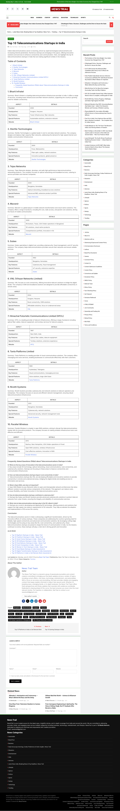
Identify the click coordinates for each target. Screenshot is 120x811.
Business (39, 17)
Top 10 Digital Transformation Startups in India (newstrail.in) (32, 551)
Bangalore (17, 607)
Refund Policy (88, 318)
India (32, 17)
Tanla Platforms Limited (37, 617)
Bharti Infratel (34, 122)
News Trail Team (13, 47)
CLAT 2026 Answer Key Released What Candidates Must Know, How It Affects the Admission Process (96, 70)
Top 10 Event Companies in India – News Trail (27, 545)
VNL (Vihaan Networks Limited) (42, 620)
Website (58, 669)
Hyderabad (46, 611)
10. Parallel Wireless (18, 83)
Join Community (89, 308)
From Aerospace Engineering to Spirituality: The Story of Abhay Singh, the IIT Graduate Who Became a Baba (61, 706)
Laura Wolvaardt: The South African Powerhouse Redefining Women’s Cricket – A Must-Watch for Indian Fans (98, 140)
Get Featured (88, 294)
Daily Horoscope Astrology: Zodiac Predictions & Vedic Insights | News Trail (29, 747)
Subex (35, 272)
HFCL (32, 344)
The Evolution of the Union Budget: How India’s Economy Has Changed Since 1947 (80, 1)
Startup (47, 17)
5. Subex (15, 73)
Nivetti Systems (33, 417)
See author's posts (30, 596)
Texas (69, 617)
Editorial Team (88, 284)
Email (35, 669)
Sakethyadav (13, 700)
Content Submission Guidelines (93, 266)
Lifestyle (56, 17)
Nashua (11, 614)
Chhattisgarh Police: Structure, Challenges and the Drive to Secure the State (93, 23)
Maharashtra (64, 611)
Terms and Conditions (90, 325)
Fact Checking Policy (90, 290)
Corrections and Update (91, 273)
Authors (86, 249)
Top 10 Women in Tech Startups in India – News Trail (29, 547)
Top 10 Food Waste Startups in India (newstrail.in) (28, 549)
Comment (12, 648)
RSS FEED (87, 321)
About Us (87, 235)
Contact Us (87, 263)
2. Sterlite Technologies (20, 67)
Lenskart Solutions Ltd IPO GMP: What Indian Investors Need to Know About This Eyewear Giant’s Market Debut (97, 147)
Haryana (43, 607)
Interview (87, 189)
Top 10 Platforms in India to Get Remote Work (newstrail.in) (31, 553)
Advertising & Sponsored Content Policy (95, 242)
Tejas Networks (33, 197)
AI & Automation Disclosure (92, 246)
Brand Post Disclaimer (90, 253)
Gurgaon (35, 607)
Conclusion (19, 87)
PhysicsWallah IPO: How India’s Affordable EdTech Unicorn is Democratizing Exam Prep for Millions (98, 113)
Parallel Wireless (31, 455)
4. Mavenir (15, 71)
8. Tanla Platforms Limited (20, 79)
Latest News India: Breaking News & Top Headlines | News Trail (26, 764)
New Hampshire (29, 614)
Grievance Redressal (90, 297)
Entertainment (88, 182)
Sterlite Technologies (39, 159)
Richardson (69, 614)
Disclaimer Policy (89, 277)
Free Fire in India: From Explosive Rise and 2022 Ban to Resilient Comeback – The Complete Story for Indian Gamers (99, 120)
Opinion (86, 201)
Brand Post (87, 166)
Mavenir (28, 234)
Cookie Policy (88, 270)
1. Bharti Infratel (17, 65)
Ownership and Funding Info (92, 311)
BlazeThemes (22, 801)
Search (85, 38)
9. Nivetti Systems (18, 81)
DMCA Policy (88, 280)
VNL (29, 309)
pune (61, 614)
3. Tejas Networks (18, 69)
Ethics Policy (88, 287)
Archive (86, 232)
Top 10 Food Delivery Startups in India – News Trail (29, 543)
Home (86, 301)
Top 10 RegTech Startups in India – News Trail (27, 535)
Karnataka (55, 611)
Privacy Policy (88, 314)
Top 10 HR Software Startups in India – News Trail (28, 541)
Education (64, 17)
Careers (86, 256)
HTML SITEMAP (89, 304)
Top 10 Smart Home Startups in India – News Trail (28, 539)
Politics (86, 204)
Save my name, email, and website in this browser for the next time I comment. (33, 676)
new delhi (19, 614)
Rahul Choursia (50, 700)
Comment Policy (89, 259)
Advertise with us (89, 239)
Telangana (62, 617)
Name (11, 669)
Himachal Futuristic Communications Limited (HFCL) (24, 611)
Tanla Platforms (34, 380)
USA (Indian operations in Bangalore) (20, 620)
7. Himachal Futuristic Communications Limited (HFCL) (30, 77)
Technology (74, 17)
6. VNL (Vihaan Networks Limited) (23, 75)
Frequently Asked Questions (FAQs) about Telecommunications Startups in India (42, 85)
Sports (83, 17)
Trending (10, 39)
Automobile (87, 163)
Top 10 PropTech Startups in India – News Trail (27, 537)
